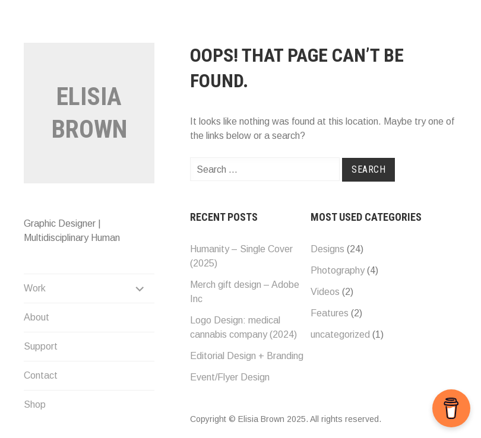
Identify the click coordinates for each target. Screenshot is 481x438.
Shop (35, 404)
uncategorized (340, 334)
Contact (41, 375)
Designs (327, 249)
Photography (338, 270)
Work (35, 288)
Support (41, 346)
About (36, 317)
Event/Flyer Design (230, 377)
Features (330, 313)
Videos (325, 292)
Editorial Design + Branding (246, 356)
